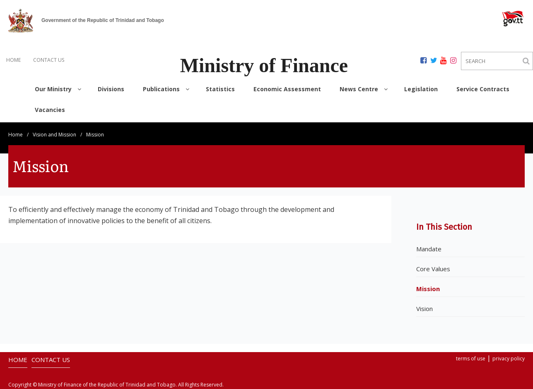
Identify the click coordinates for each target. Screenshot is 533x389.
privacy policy (508, 358)
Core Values (433, 269)
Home (15, 134)
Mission (428, 288)
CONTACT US (48, 59)
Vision (424, 308)
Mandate (428, 249)
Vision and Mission (54, 134)
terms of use (470, 358)
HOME (13, 59)
